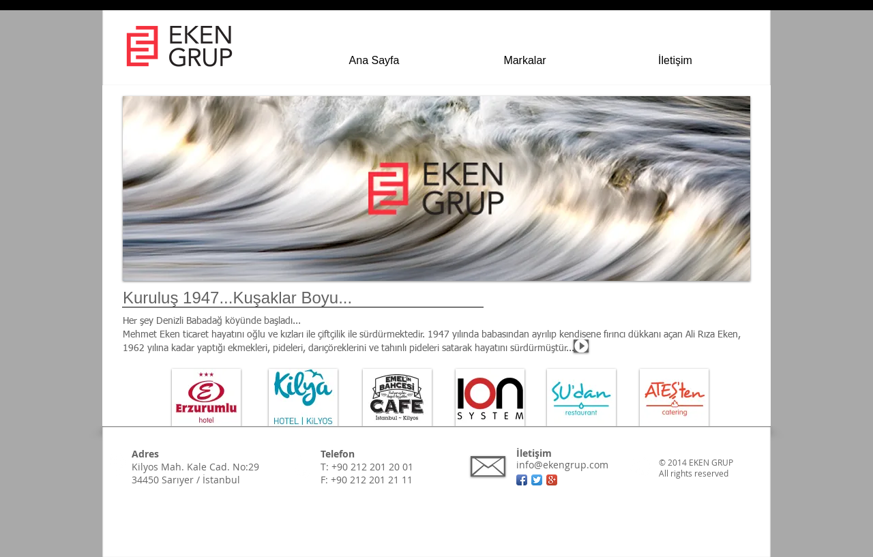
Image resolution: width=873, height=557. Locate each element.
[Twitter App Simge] (536, 480)
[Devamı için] (133, 357)
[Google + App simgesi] (551, 480)
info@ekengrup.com (562, 464)
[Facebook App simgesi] (521, 480)
